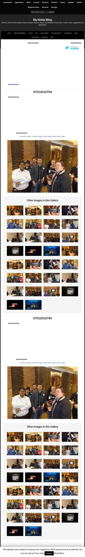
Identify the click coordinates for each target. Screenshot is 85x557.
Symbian (71, 2)
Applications (19, 2)
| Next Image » (61, 136)
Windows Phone (33, 7)
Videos (62, 2)
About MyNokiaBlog (19, 33)
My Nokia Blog (42, 19)
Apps (75, 33)
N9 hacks (45, 7)
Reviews (54, 2)
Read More (59, 553)
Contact (30, 33)
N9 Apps (54, 7)
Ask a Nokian (44, 33)
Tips (36, 33)
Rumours (45, 2)
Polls (52, 37)
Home (9, 33)
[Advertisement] (44, 61)
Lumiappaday (68, 33)
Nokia (28, 2)
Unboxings (44, 37)
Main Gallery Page (50, 136)
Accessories (7, 2)
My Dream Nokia (56, 33)
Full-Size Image (37, 136)
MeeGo (79, 2)
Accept (49, 553)
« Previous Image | (25, 136)
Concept (36, 2)
